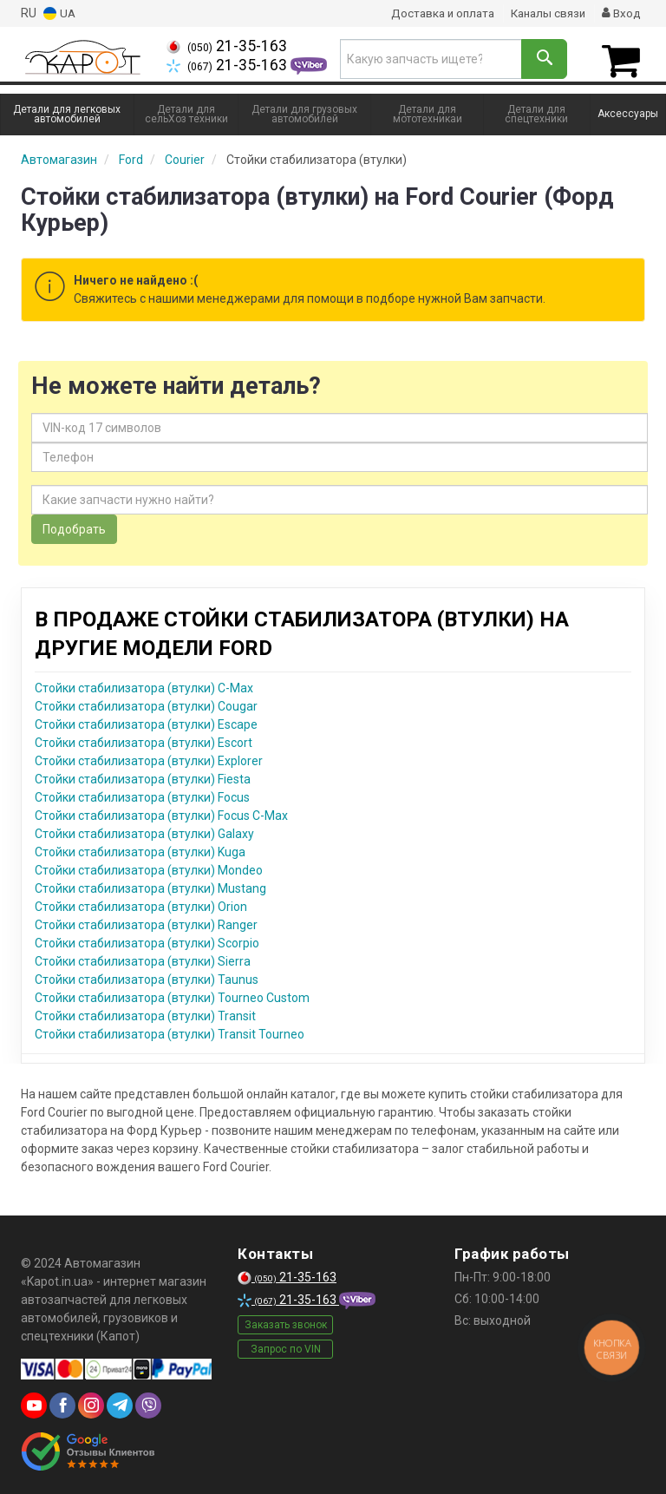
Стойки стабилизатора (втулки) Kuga (140, 849)
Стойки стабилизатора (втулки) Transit (145, 1013)
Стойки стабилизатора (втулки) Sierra (143, 959)
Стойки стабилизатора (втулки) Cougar (146, 704)
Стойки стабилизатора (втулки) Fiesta (143, 776)
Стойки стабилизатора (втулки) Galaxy (144, 831)
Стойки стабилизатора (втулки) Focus (142, 795)
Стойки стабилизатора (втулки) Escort (143, 740)
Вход (621, 13)
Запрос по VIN (286, 1346)
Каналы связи (544, 13)
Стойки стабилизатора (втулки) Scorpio (147, 940)
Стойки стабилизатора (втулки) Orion (141, 904)
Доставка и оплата (433, 13)
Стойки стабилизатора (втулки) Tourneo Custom (172, 995)
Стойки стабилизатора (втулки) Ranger (146, 922)
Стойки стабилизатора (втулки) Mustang (150, 886)
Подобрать (74, 527)
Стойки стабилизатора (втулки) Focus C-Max (161, 813)
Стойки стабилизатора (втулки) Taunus (146, 977)
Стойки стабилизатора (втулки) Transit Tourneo (169, 1032)
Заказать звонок (286, 1322)
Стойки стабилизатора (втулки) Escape (146, 722)
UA (59, 13)
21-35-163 (226, 46)
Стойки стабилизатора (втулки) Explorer (149, 758)
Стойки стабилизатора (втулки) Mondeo (149, 868)
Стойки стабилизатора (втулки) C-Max (144, 685)
